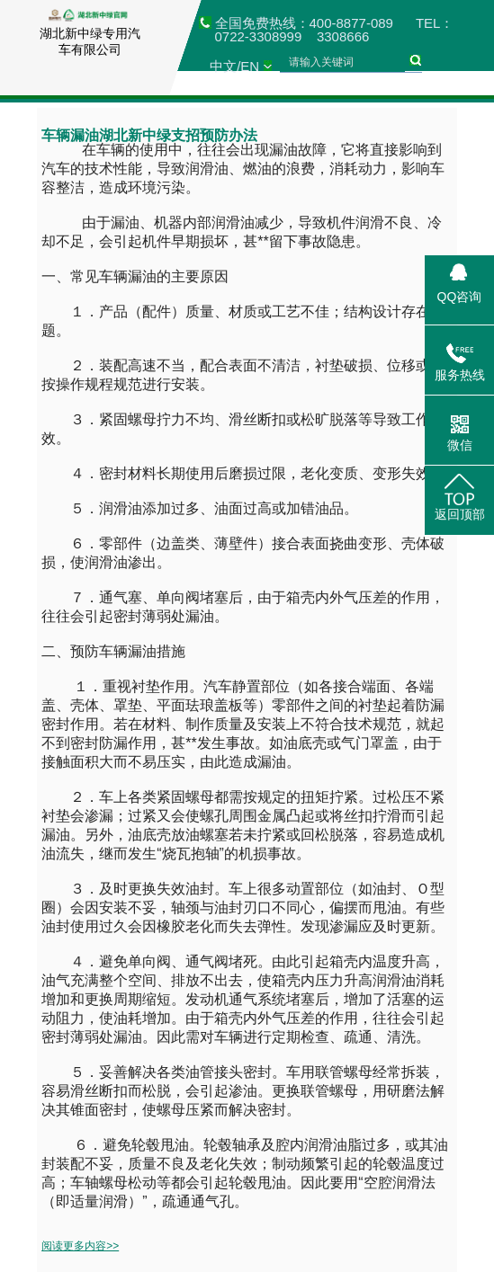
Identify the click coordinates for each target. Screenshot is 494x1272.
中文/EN (234, 66)
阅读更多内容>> (80, 1246)
